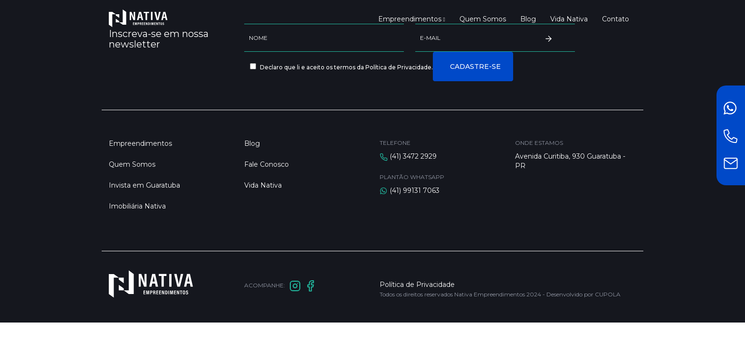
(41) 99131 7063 (414, 190)
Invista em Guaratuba (144, 185)
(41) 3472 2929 (413, 156)
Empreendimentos (411, 19)
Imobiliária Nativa (137, 206)
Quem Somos (482, 19)
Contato (615, 19)
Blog (528, 19)
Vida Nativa (569, 19)
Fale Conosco (266, 164)
